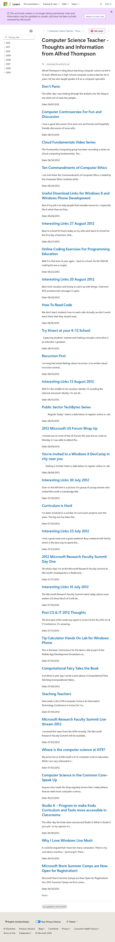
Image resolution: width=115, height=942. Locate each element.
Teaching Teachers (56, 693)
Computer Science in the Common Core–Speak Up (75, 777)
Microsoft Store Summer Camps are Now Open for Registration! (75, 868)
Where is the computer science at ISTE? (73, 749)
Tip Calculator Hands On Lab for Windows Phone (75, 640)
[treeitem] (19, 43)
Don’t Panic (51, 86)
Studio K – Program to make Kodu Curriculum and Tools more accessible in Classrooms (74, 810)
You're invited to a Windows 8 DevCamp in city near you (76, 456)
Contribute (53, 928)
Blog (41, 928)
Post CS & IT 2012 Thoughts (64, 612)
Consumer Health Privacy (85, 928)
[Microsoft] (5, 4)
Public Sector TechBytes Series (66, 406)
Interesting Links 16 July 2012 (65, 586)
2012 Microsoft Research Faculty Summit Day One (74, 559)
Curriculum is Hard (57, 505)
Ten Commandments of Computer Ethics (74, 167)
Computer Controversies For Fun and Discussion (71, 114)
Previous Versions (27, 928)
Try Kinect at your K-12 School (66, 330)
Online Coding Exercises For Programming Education (76, 251)
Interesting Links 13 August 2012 (68, 381)
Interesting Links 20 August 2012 (68, 279)
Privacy (65, 928)
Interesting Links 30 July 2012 (65, 479)
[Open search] (101, 4)
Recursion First (54, 355)
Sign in (108, 3)
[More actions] (108, 31)
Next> (45, 895)
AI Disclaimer (9, 928)
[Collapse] (31, 31)
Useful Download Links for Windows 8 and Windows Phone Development (75, 195)
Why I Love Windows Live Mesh (67, 840)
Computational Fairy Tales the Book (70, 668)
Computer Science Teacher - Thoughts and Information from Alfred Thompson (65, 30)
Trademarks (24, 933)
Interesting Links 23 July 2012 (65, 530)
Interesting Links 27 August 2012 (68, 223)
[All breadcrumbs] (44, 31)
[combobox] (19, 37)
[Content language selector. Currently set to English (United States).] (17, 921)
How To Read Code (57, 304)
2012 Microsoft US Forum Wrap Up (69, 428)
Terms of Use (9, 933)
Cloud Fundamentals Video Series (69, 142)
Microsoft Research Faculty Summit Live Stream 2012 (74, 721)
